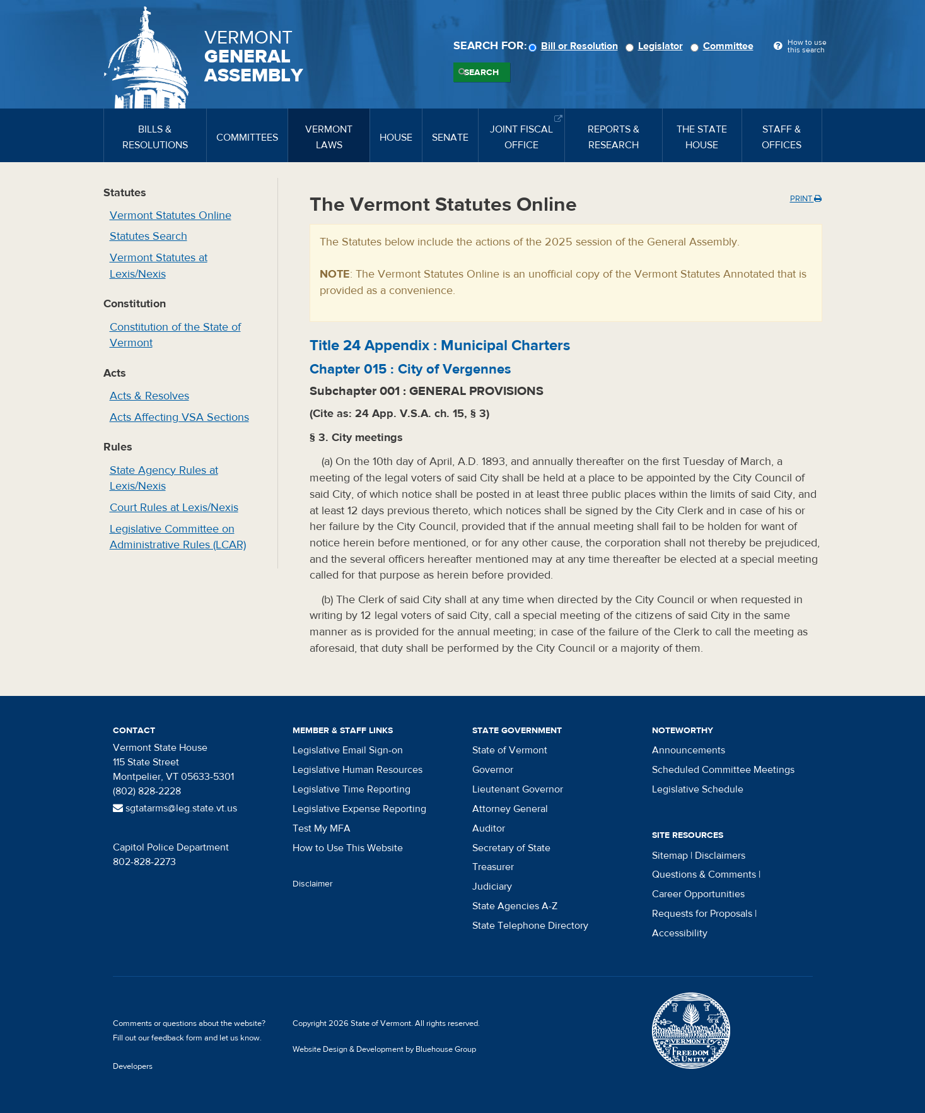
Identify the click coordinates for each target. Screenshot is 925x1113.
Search (481, 72)
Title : (440, 345)
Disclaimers (720, 855)
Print (806, 199)
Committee (723, 46)
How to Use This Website (348, 848)
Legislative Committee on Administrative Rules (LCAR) (178, 537)
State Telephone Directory (530, 925)
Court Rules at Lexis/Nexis (174, 507)
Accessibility (679, 933)
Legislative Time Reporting (351, 789)
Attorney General (510, 809)
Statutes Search (148, 236)
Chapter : (410, 369)
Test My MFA (322, 828)
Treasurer (493, 867)
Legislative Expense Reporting (359, 809)
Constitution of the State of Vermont (175, 335)
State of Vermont (509, 750)
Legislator (656, 46)
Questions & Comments (704, 874)
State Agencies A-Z (514, 906)
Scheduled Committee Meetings (723, 769)
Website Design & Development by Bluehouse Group (384, 1049)
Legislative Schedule (697, 789)
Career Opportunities (698, 894)
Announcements (688, 750)
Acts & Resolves (149, 396)
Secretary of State (511, 848)
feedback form (176, 1038)
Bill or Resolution (575, 46)
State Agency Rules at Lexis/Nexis (164, 478)
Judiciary (492, 886)
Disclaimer (313, 884)
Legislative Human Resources (357, 769)
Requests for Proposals (702, 913)
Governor (492, 769)
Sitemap (670, 855)
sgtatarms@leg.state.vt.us (175, 808)
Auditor (488, 828)
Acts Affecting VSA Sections (179, 417)
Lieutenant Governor (517, 789)
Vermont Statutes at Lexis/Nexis (158, 265)
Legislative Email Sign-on (348, 750)
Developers (133, 1066)
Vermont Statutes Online (170, 215)
